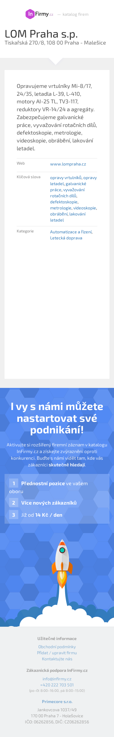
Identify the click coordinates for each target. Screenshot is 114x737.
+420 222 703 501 (57, 684)
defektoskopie (64, 201)
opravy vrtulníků (65, 177)
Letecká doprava (66, 237)
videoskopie (84, 207)
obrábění (58, 213)
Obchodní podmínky (57, 646)
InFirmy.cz (39, 14)
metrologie (60, 207)
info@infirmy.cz (57, 678)
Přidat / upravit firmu (57, 652)
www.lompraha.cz (68, 163)
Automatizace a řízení (71, 231)
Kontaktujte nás (57, 658)
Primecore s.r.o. (57, 701)
